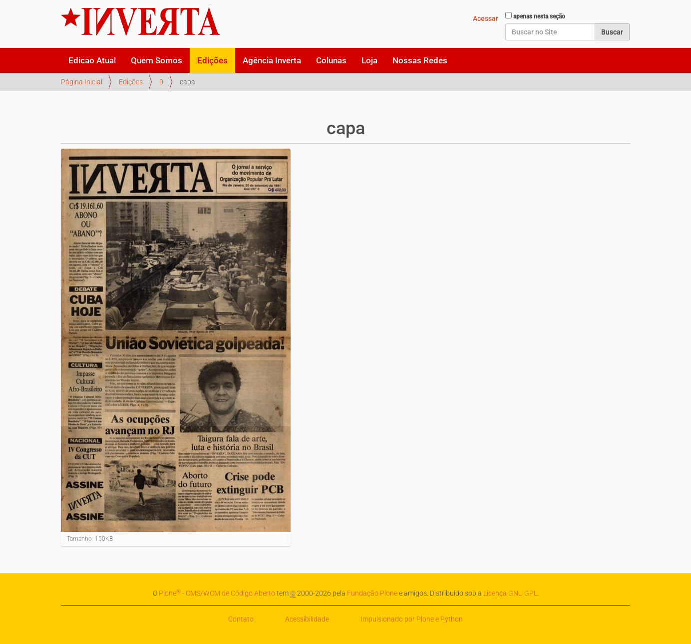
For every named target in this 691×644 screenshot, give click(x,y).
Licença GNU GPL (510, 593)
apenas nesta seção (539, 16)
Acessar (485, 18)
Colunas (331, 60)
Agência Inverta (272, 60)
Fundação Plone (372, 593)
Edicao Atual (92, 60)
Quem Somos (156, 60)
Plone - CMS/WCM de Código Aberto (217, 593)
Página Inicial (81, 82)
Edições (212, 60)
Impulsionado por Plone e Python (411, 619)
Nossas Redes (419, 60)
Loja (369, 60)
